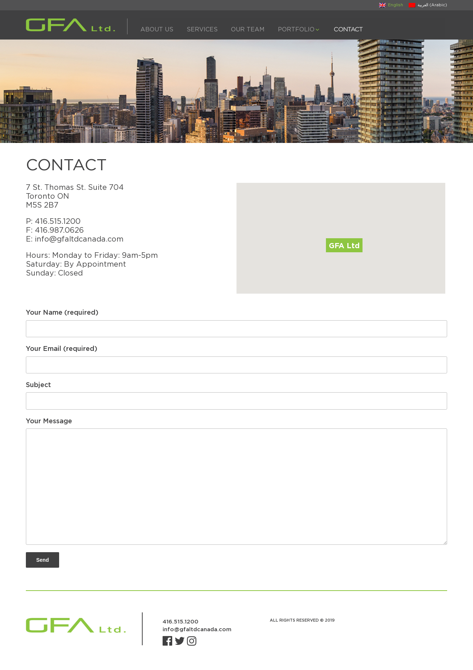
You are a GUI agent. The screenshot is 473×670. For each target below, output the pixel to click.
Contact (348, 29)
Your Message (236, 481)
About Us (156, 29)
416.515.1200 (58, 221)
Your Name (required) (236, 322)
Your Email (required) (236, 359)
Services (202, 29)
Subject (236, 395)
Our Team (248, 29)
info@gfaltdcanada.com (79, 239)
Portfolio (299, 29)
